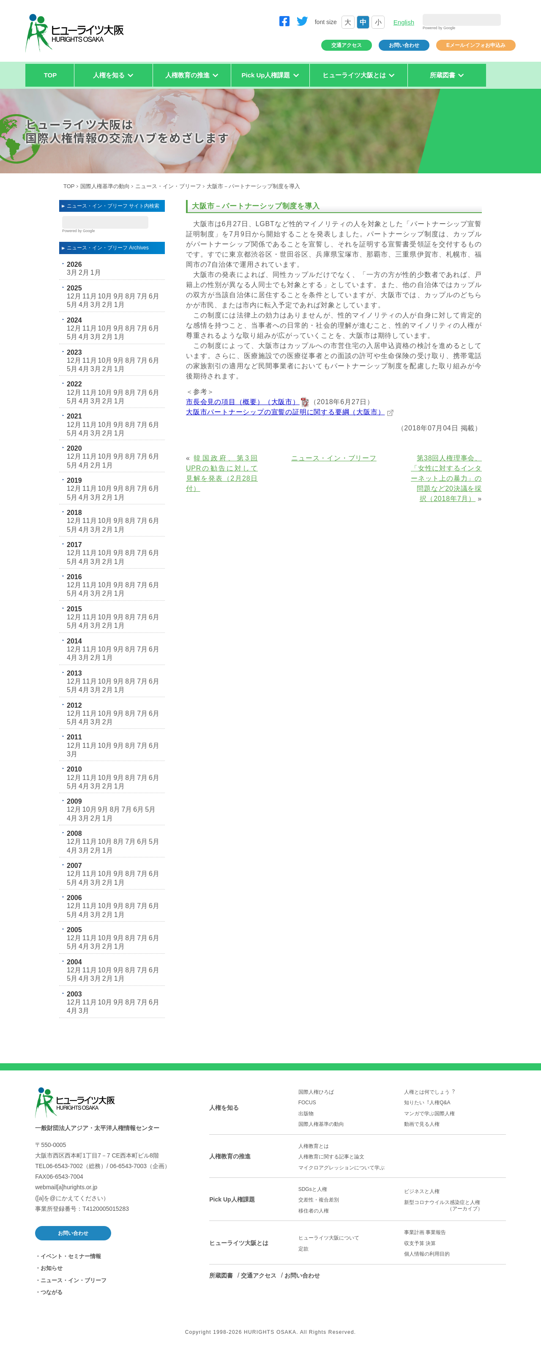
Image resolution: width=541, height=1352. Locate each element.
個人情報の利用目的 (427, 1254)
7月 (142, 296)
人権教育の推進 (230, 1156)
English (403, 22)
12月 (74, 296)
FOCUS (307, 1103)
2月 (84, 272)
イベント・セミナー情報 (71, 1256)
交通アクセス (346, 45)
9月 (118, 296)
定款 (303, 1249)
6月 (154, 296)
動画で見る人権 (422, 1124)
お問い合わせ (404, 45)
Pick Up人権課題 (231, 1199)
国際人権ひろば (316, 1092)
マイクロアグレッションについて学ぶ (341, 1168)
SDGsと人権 (312, 1189)
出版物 (306, 1114)
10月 (105, 296)
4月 (84, 304)
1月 (95, 272)
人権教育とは (313, 1146)
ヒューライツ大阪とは (238, 1243)
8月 (130, 296)
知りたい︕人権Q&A (427, 1103)
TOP (50, 75)
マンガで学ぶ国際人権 (429, 1114)
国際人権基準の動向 (105, 186)
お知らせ (52, 1268)
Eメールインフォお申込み (475, 45)
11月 (89, 296)
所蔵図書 (221, 1275)
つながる (52, 1292)
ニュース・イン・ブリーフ (168, 186)
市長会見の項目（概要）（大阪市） (243, 401)
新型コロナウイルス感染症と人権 (455, 1205)
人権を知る (224, 1107)
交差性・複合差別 (318, 1200)
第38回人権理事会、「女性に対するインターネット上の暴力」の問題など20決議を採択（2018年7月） (446, 478)
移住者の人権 (313, 1211)
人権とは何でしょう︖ (429, 1092)
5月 (72, 304)
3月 (72, 272)
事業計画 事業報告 (425, 1232)
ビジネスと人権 (422, 1191)
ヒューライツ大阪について (328, 1238)
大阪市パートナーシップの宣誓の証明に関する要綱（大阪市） (285, 412)
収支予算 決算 (420, 1243)
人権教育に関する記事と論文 (331, 1157)
